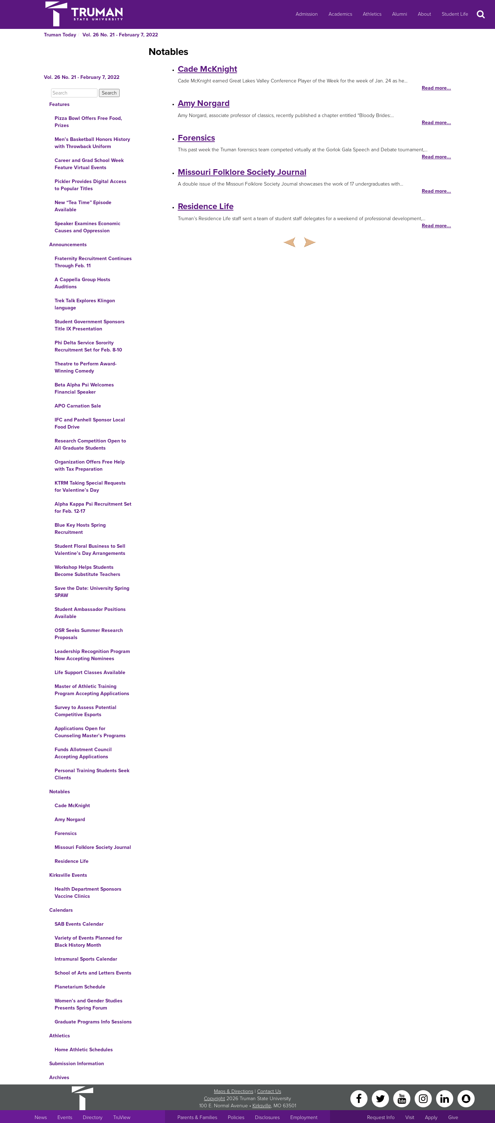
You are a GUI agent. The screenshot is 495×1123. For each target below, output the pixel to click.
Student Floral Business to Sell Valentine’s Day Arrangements (90, 549)
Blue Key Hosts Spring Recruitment (80, 528)
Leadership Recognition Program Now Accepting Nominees (92, 655)
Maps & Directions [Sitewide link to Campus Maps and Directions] (233, 1091)
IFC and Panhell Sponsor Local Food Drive (90, 423)
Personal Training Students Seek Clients (92, 774)
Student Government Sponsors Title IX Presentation (90, 325)
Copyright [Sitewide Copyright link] (214, 1099)
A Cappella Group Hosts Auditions (82, 283)
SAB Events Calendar (79, 924)
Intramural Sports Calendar (86, 959)
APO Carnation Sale (78, 406)
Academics (340, 14)
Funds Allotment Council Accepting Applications (83, 753)
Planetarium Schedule (80, 987)
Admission (307, 14)
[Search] (74, 92)
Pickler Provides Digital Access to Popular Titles (90, 185)
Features (59, 104)
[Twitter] (381, 1098)
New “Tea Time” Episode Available (83, 206)
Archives (59, 1077)
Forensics (66, 833)
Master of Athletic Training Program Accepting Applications (92, 690)
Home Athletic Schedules (84, 1050)
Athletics (372, 14)
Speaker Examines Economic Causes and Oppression (87, 227)
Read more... (436, 88)
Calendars (61, 910)
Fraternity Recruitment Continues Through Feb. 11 (93, 262)
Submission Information (76, 1064)
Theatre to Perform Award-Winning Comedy (85, 367)
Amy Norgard (70, 819)
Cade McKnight (72, 806)
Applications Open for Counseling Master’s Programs (90, 732)
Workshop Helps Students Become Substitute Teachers (87, 570)
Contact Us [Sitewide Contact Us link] (269, 1091)
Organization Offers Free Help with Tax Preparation (90, 465)
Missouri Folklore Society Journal (93, 847)
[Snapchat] (466, 1098)
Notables (59, 792)
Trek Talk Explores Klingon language (85, 304)
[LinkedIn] (445, 1098)
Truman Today (60, 35)
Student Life (455, 14)
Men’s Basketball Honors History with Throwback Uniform (92, 143)
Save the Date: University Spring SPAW (92, 591)
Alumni (399, 14)
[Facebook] (359, 1098)
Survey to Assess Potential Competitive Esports (85, 711)
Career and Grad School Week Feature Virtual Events (89, 164)
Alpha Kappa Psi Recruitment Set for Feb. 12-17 (93, 507)
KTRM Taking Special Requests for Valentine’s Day (90, 486)
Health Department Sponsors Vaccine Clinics (88, 892)
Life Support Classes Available (90, 672)
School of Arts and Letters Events (93, 973)
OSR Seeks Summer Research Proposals (89, 634)
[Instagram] (424, 1098)
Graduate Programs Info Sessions (93, 1022)
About (424, 14)
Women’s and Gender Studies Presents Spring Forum (88, 1004)
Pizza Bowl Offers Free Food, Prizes (88, 121)
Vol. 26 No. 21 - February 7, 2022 (120, 35)
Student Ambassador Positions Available (90, 612)
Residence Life (72, 861)
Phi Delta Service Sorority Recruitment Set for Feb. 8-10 (88, 346)
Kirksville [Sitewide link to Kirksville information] (261, 1106)
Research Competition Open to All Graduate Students (90, 444)
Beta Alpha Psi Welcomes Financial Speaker (84, 388)
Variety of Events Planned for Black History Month (88, 941)
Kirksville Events (68, 875)
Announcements (68, 245)
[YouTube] (402, 1098)
